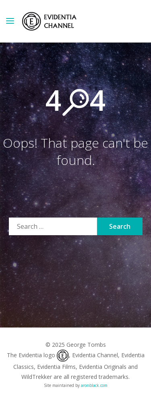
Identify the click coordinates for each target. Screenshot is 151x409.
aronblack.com (94, 385)
